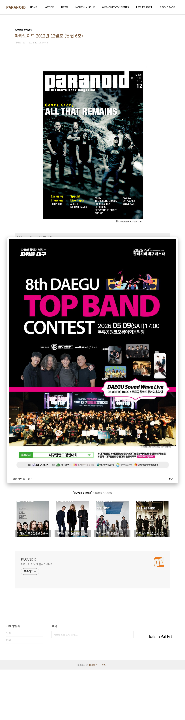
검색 (129, 685)
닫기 (171, 478)
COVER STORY (25, 502)
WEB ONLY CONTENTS (115, 7)
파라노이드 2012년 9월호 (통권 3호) (33, 524)
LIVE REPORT (144, 7)
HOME (33, 7)
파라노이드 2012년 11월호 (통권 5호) (34, 516)
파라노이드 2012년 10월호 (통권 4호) (34, 520)
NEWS (64, 7)
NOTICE (49, 7)
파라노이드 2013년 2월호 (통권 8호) (33, 508)
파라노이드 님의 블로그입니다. (37, 614)
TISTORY (93, 715)
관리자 (104, 715)
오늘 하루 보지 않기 (21, 478)
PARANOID (16, 7)
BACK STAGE (167, 7)
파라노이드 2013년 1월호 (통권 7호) (33, 512)
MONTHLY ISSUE (85, 7)
